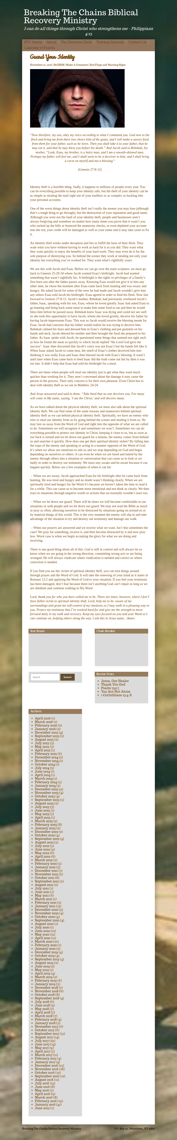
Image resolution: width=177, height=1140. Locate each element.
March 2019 (44, 977)
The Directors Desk (76, 42)
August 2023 (44, 803)
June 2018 (42, 1005)
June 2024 (42, 771)
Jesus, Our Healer (115, 681)
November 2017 (46, 1026)
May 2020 (42, 934)
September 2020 (47, 920)
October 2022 (45, 835)
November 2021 (46, 874)
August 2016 (44, 1080)
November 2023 (47, 793)
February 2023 (46, 825)
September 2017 (47, 1034)
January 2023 (45, 828)
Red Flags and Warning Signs (108, 64)
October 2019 (45, 956)
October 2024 (45, 764)
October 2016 (45, 1073)
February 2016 (46, 1101)
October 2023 (45, 796)
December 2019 (46, 952)
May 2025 (42, 747)
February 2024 (46, 782)
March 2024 (44, 778)
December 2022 (46, 832)
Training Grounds (110, 42)
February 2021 (45, 902)
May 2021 (42, 895)
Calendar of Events (39, 48)
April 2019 (42, 973)
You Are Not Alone (115, 691)
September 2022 (47, 839)
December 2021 (46, 871)
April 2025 (42, 750)
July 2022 (42, 846)
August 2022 (44, 842)
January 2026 (45, 729)
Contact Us (137, 42)
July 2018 (42, 1002)
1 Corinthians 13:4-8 (116, 695)
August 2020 (44, 924)
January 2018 (45, 1023)
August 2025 (44, 740)
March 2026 (44, 722)
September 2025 (47, 736)
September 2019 (47, 959)
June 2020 (42, 931)
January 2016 (45, 1104)
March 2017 (43, 1055)
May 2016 (42, 1090)
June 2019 (42, 966)
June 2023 (42, 810)
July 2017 (42, 1041)
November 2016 (46, 1069)
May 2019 (42, 970)
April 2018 (42, 1012)
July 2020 (42, 927)
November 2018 (46, 991)
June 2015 (42, 1108)
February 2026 (46, 725)
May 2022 (42, 853)
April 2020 (42, 938)
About (51, 42)
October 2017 (44, 1030)
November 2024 (47, 761)
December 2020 (46, 910)
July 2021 (42, 888)
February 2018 (46, 1019)
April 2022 (42, 856)
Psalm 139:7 (110, 688)
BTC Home (33, 42)
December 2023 (46, 789)
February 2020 (46, 945)
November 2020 (47, 913)
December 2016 (46, 1065)
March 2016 (44, 1097)
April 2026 (43, 718)
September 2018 (47, 998)
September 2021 (47, 881)
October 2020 (45, 917)
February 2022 (46, 864)
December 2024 (46, 757)
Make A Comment (77, 64)
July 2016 (42, 1083)
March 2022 (44, 860)
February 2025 (46, 754)
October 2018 (45, 995)
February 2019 (46, 980)
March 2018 (44, 1016)
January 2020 (45, 949)
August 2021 (44, 885)
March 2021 (43, 899)
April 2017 (42, 1051)
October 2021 (44, 878)
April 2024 (42, 775)
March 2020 (44, 941)
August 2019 (44, 963)
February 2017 (45, 1058)
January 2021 (45, 906)
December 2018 (46, 988)
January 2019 (45, 984)
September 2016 (47, 1076)
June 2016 (42, 1087)
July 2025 (42, 743)
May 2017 (42, 1048)
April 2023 (42, 817)
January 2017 (45, 1062)
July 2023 (42, 807)
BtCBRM (59, 64)
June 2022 (42, 849)
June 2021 (42, 892)
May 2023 (42, 814)
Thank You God (113, 684)
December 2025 (46, 732)
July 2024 (42, 768)
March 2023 (44, 821)
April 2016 (42, 1094)
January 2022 (45, 867)
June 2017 (42, 1044)
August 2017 (44, 1037)
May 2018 (42, 1009)
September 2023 (47, 800)
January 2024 (45, 786)
